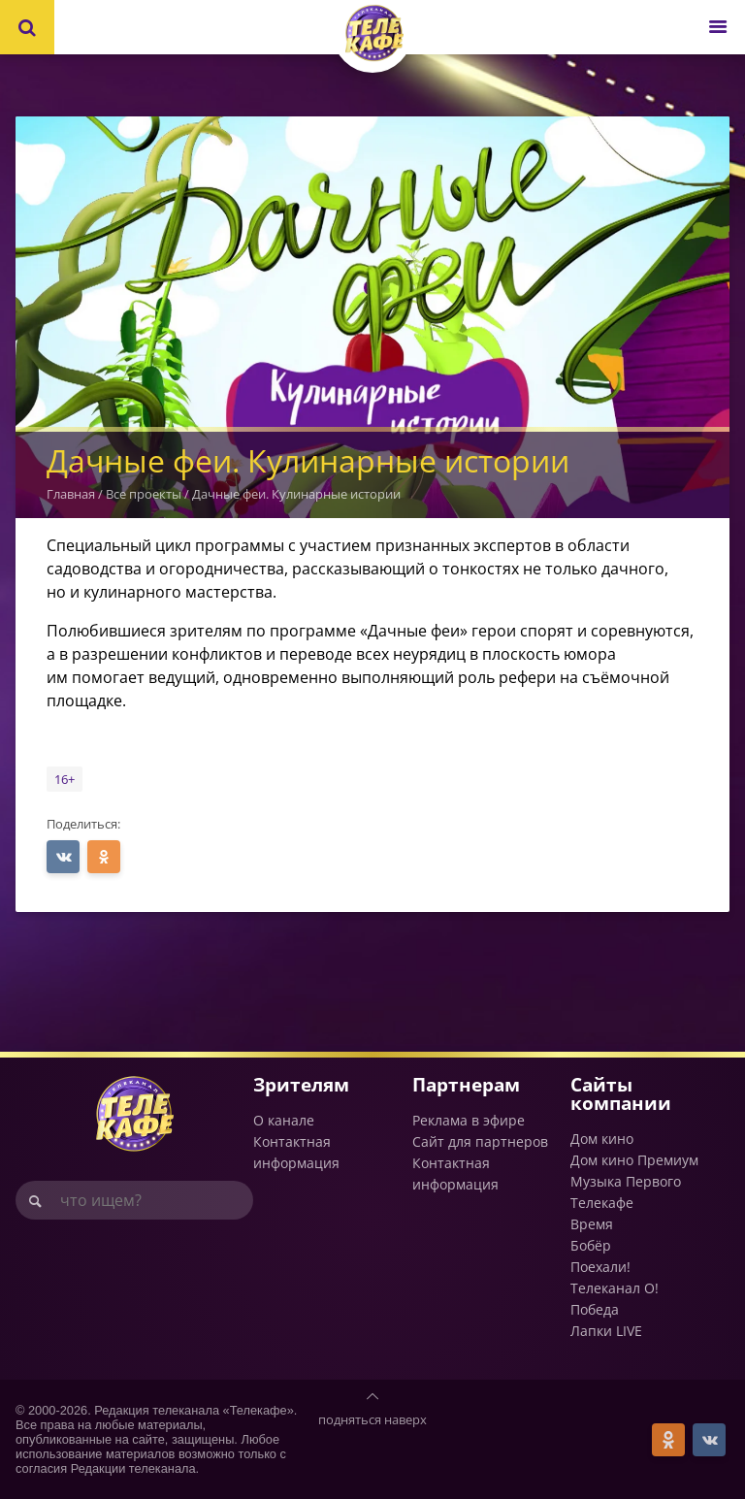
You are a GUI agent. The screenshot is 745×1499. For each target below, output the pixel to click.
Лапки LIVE (606, 1330)
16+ (64, 779)
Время (591, 1224)
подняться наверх (372, 1419)
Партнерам (466, 1084)
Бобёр (590, 1245)
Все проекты (143, 494)
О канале (283, 1120)
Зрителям (301, 1084)
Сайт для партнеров (480, 1141)
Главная (71, 494)
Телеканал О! (614, 1288)
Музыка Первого (625, 1181)
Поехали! (600, 1266)
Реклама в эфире (468, 1120)
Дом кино (601, 1138)
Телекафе (601, 1202)
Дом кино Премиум (634, 1160)
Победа (594, 1309)
